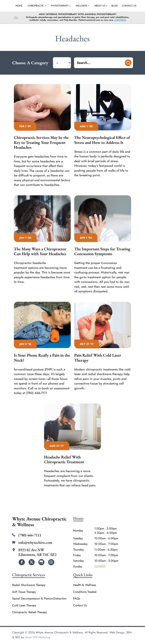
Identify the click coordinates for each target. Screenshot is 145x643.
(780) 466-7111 (29, 535)
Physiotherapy (60, 5)
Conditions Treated (84, 592)
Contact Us (129, 5)
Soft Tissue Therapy (24, 592)
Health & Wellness (84, 585)
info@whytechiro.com (35, 542)
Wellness (81, 5)
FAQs (76, 599)
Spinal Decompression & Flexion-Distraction (39, 599)
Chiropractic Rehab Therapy (29, 612)
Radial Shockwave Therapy (28, 585)
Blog (114, 5)
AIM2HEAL (120, 20)
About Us (99, 5)
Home (19, 5)
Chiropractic (36, 5)
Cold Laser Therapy (24, 605)
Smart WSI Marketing (37, 637)
